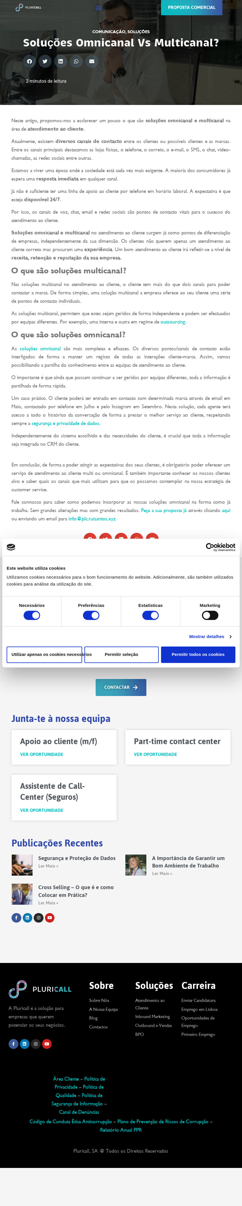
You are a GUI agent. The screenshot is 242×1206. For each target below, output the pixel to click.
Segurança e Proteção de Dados (77, 858)
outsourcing (173, 322)
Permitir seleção (121, 654)
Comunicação (109, 31)
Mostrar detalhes (206, 636)
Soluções (139, 31)
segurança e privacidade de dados (65, 423)
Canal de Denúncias (79, 1112)
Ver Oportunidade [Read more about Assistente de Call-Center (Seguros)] (41, 810)
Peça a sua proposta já (164, 510)
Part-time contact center (177, 741)
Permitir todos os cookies (198, 654)
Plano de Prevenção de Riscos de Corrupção (163, 1121)
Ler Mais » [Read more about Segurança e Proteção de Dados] (48, 865)
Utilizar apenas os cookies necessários (47, 654)
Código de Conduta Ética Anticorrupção (71, 1121)
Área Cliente (66, 1079)
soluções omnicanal (40, 348)
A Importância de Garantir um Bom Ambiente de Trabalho (188, 862)
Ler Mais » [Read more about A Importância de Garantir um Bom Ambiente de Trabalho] (162, 873)
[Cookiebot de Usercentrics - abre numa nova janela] (210, 547)
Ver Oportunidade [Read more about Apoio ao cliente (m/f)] (41, 754)
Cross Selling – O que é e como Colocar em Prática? (76, 891)
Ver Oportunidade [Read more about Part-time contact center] (155, 754)
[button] (99, 7)
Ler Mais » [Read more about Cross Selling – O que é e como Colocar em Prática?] (48, 902)
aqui (226, 510)
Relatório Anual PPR (121, 1130)
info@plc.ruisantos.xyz (92, 518)
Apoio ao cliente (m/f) (58, 741)
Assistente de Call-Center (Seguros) (52, 791)
